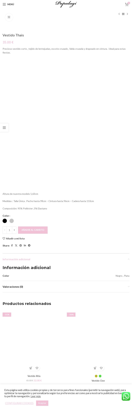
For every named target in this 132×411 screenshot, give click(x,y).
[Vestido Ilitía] (34, 341)
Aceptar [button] (42, 403)
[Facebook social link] (12, 245)
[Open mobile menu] (8, 4)
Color (6, 215)
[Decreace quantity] (5, 230)
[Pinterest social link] (20, 245)
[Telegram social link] (29, 245)
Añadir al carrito (32, 230)
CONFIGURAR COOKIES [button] (19, 403)
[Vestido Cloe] (98, 341)
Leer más (36, 396)
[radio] (5, 221)
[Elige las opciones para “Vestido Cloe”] (95, 368)
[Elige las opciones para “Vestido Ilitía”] (31, 368)
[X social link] (16, 245)
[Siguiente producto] (127, 14)
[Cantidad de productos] (9, 230)
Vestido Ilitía (34, 375)
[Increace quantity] (14, 230)
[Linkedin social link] (25, 245)
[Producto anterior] (119, 14)
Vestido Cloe (98, 380)
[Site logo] (66, 4)
